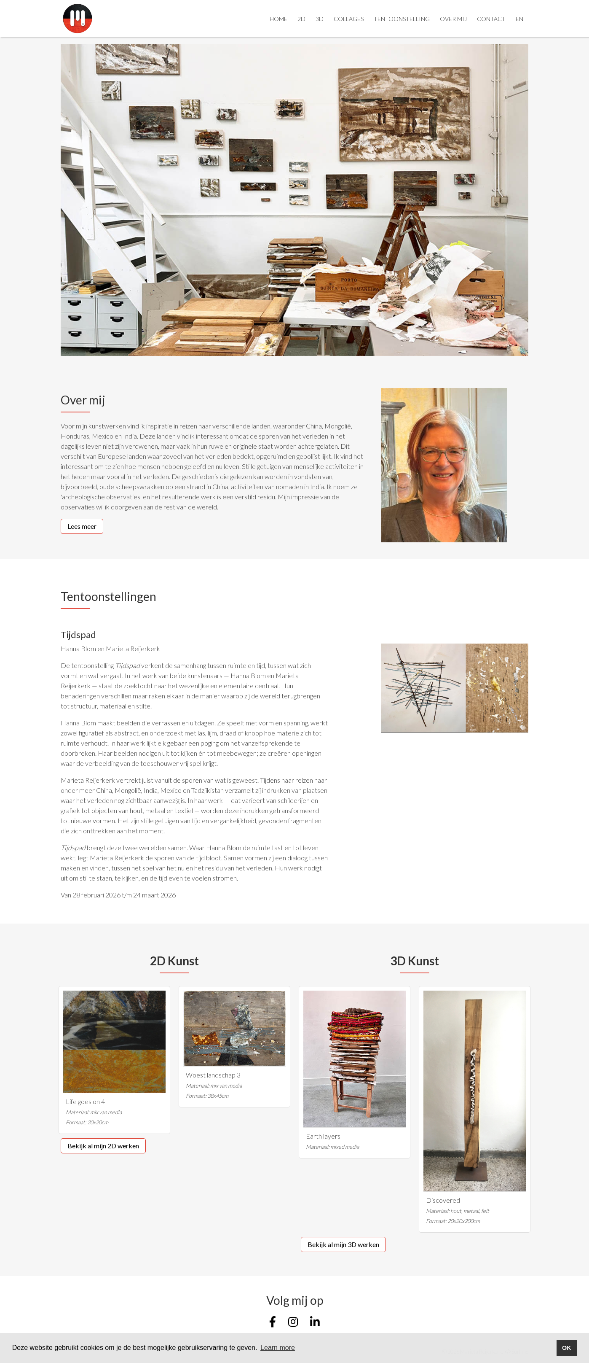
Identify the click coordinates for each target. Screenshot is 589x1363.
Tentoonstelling (402, 18)
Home (278, 18)
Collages (349, 18)
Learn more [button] (277, 1347)
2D (301, 18)
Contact (491, 18)
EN (519, 18)
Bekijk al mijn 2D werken (103, 1146)
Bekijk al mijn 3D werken (343, 1244)
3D (320, 18)
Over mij (453, 18)
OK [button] (566, 1347)
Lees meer (81, 526)
